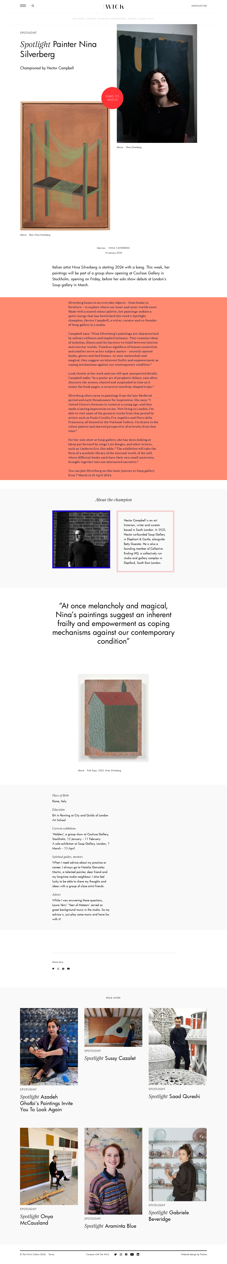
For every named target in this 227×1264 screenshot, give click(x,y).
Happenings (118, 18)
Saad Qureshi (174, 1096)
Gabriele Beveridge (169, 1215)
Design (91, 18)
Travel (132, 18)
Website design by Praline (194, 1254)
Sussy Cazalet (110, 1058)
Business (79, 18)
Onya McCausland (36, 1219)
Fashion (103, 18)
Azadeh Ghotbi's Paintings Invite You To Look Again (46, 1102)
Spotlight (28, 33)
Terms (52, 1254)
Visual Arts (146, 18)
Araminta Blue (110, 1226)
